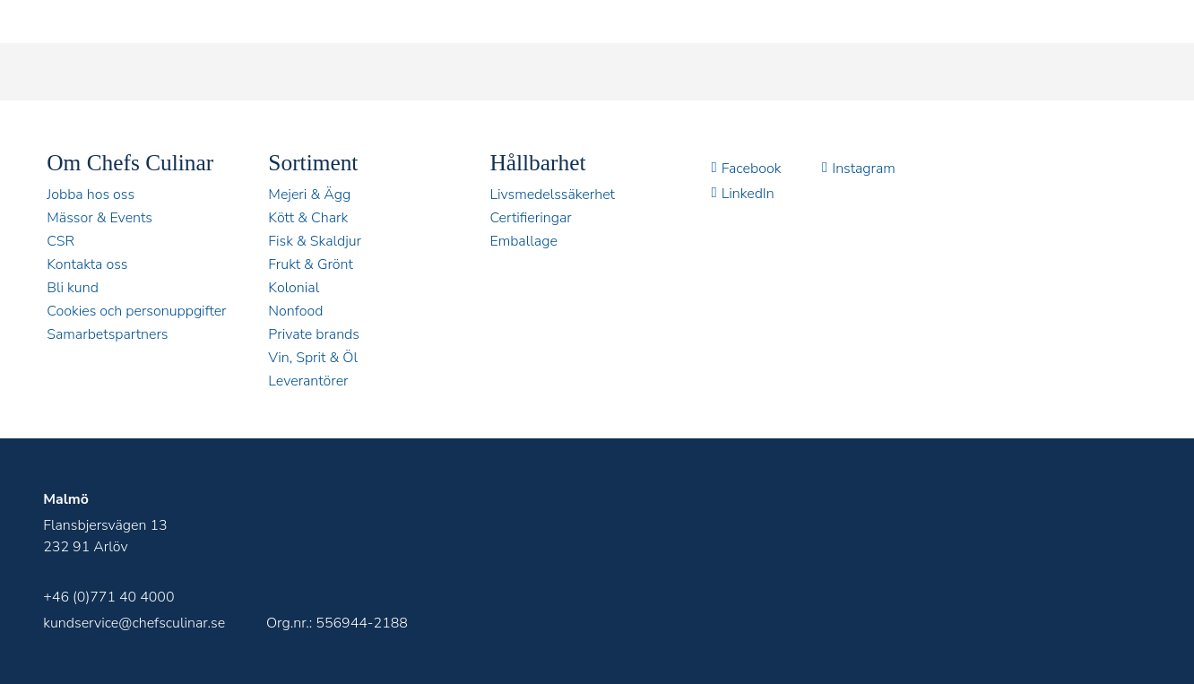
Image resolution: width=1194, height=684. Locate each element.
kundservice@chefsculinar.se (134, 623)
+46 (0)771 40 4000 (108, 597)
